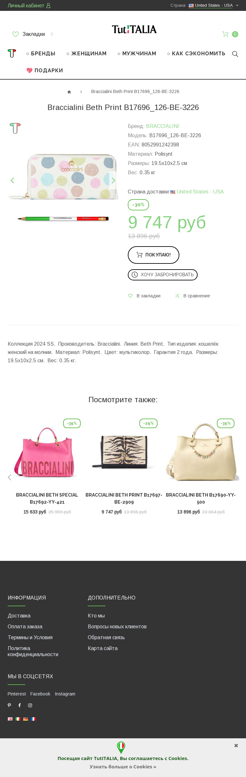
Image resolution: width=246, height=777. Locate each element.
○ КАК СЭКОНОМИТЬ (196, 54)
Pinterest (17, 693)
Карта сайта (103, 648)
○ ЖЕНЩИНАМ (86, 54)
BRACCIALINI (162, 126)
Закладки (32, 34)
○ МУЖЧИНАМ (136, 54)
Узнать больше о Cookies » (123, 766)
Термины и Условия (30, 637)
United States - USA (197, 191)
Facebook (40, 693)
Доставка (19, 615)
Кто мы (96, 615)
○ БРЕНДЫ (41, 54)
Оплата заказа (25, 626)
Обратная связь (106, 637)
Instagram (65, 693)
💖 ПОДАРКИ (44, 70)
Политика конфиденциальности (33, 651)
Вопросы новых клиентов (117, 626)
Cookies (177, 758)
